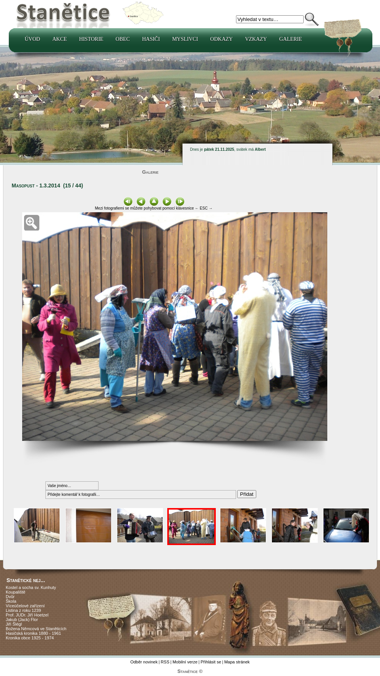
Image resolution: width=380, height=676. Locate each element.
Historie (91, 39)
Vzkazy (256, 39)
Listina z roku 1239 (23, 610)
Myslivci (185, 39)
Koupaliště (15, 592)
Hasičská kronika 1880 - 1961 (33, 633)
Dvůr (10, 596)
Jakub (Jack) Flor (22, 619)
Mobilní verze (185, 662)
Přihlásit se (211, 662)
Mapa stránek (237, 662)
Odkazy (221, 39)
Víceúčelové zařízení (25, 605)
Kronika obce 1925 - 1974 (30, 638)
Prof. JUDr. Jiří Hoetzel (27, 615)
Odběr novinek (144, 662)
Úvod (32, 39)
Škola (11, 601)
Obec (123, 39)
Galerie (290, 39)
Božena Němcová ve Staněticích (36, 628)
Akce (59, 39)
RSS (165, 662)
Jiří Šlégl (14, 624)
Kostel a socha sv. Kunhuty (31, 587)
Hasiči (151, 39)
